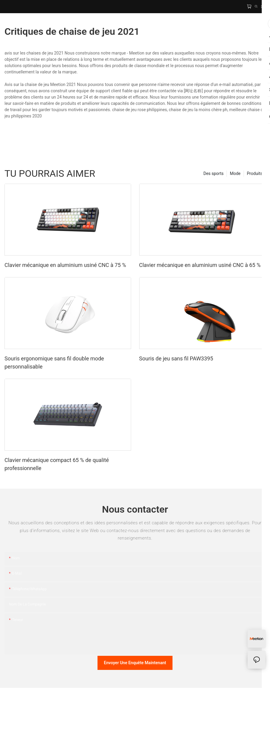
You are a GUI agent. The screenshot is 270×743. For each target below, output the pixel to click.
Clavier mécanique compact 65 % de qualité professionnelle (56, 464)
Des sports (213, 173)
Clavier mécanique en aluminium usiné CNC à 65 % (200, 265)
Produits (254, 173)
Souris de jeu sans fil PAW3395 (176, 358)
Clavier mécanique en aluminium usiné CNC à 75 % (65, 265)
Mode (235, 173)
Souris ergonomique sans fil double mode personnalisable (54, 362)
